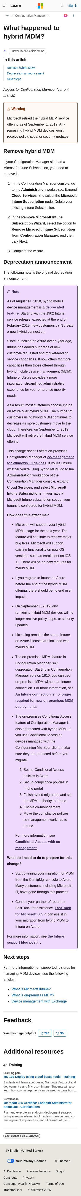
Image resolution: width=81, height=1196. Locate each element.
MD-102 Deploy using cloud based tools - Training (39, 1076)
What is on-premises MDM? (33, 995)
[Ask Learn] (66, 15)
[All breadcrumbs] (7, 15)
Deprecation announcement (25, 73)
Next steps (14, 79)
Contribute (10, 1177)
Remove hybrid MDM (21, 67)
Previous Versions (38, 1171)
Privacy (28, 1177)
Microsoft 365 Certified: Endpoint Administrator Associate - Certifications (37, 1105)
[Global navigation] (4, 6)
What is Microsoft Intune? (31, 989)
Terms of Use (55, 1183)
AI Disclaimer (12, 1171)
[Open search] (62, 6)
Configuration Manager (30, 15)
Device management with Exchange (39, 1001)
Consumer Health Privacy (20, 1183)
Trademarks (11, 1190)
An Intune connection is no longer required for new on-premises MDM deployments (44, 700)
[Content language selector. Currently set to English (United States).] (24, 1150)
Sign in (73, 5)
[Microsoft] (40, 6)
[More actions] (74, 15)
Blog (59, 1171)
